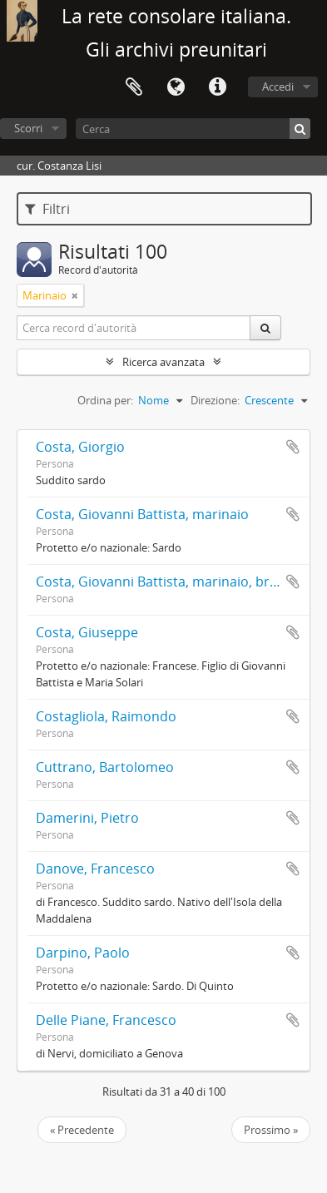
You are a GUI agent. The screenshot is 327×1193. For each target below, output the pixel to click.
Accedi (278, 86)
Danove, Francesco (95, 868)
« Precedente (82, 1129)
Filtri (47, 209)
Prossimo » (271, 1129)
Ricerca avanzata (163, 361)
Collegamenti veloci (217, 87)
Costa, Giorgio (80, 447)
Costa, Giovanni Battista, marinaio (142, 514)
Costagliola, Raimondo (106, 716)
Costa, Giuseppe (87, 632)
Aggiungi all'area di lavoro (293, 446)
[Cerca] (193, 128)
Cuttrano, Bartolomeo (105, 767)
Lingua (175, 87)
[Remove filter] (75, 295)
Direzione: (215, 400)
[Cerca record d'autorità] (134, 327)
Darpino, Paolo (83, 952)
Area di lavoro (134, 87)
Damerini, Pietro (87, 818)
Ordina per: (105, 400)
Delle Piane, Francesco (106, 1020)
